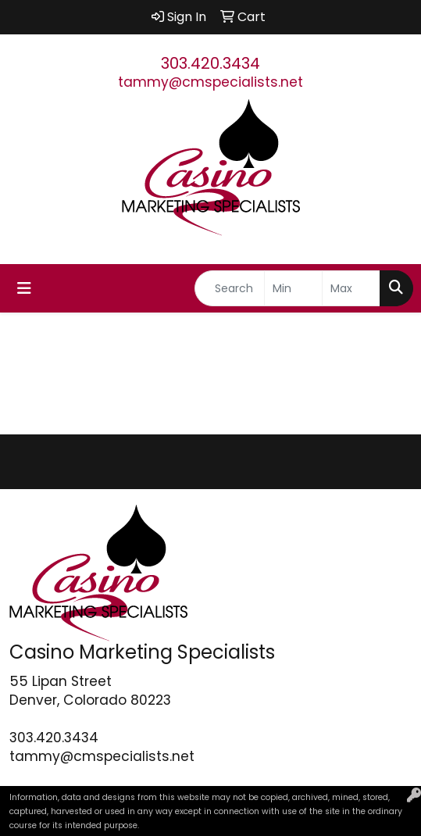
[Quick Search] (229, 288)
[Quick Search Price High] (351, 288)
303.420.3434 (210, 63)
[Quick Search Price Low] (293, 288)
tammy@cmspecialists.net (210, 82)
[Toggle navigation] (24, 288)
